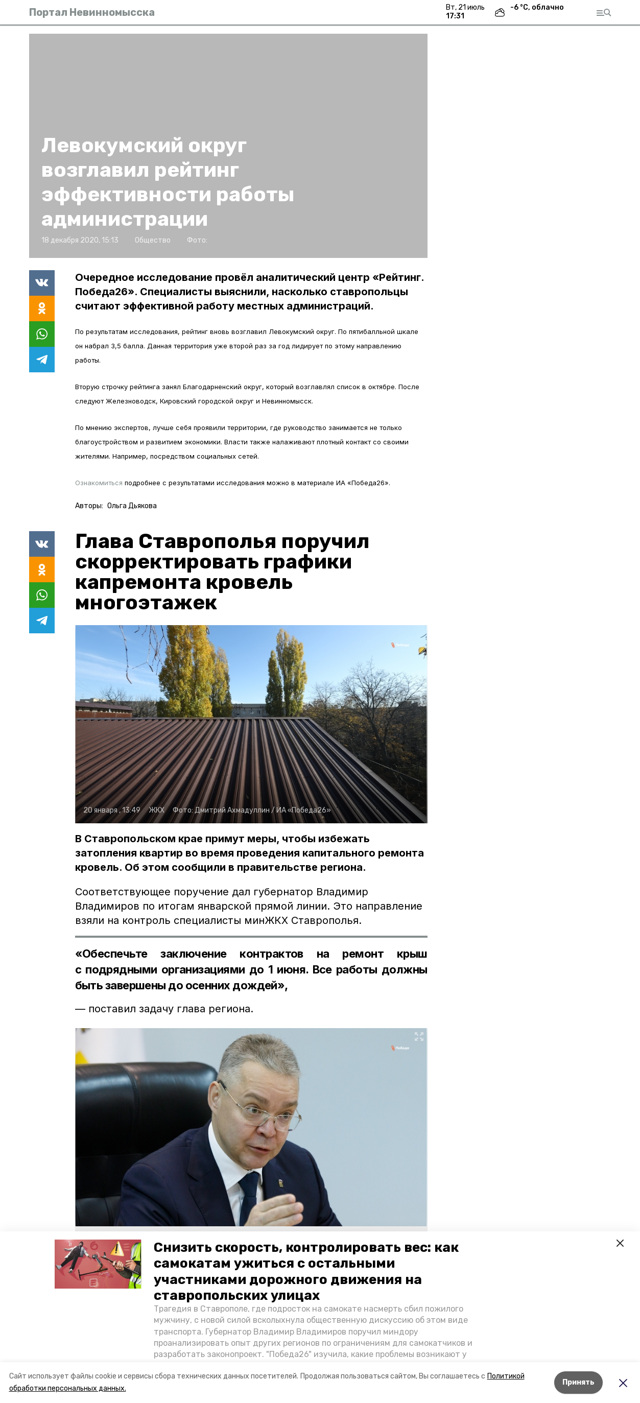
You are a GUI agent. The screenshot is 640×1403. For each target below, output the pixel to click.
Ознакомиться (99, 483)
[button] (98, 1264)
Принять (578, 1382)
